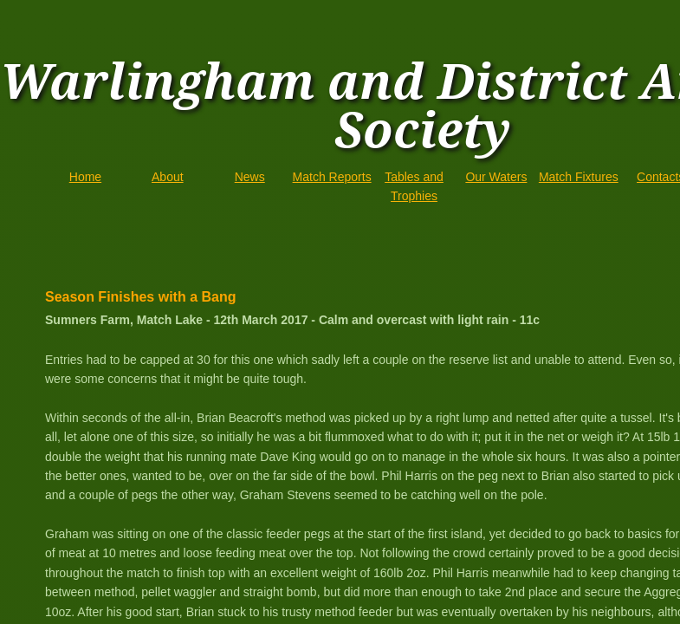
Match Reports (332, 177)
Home (85, 177)
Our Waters (496, 177)
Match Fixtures (578, 177)
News (250, 177)
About (168, 177)
